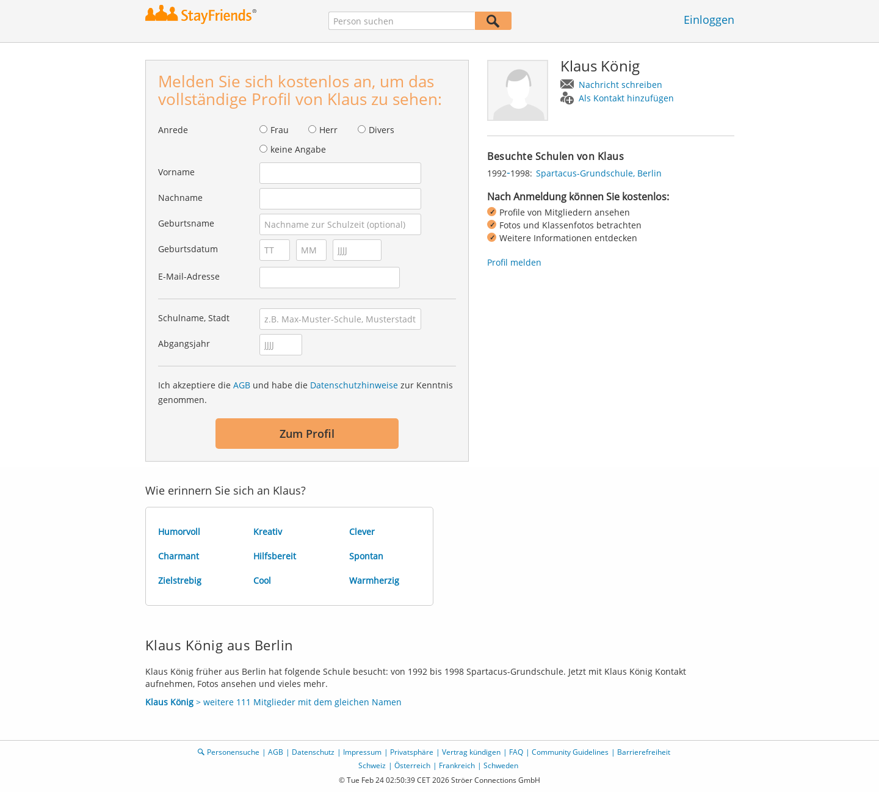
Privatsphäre (411, 752)
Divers (381, 130)
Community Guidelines (570, 752)
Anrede (173, 130)
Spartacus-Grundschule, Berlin (599, 173)
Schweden (500, 765)
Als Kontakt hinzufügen (626, 98)
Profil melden (514, 262)
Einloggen (709, 19)
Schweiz (372, 765)
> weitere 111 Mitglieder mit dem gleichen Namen (273, 702)
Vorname (176, 172)
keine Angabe (298, 149)
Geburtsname (186, 223)
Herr (328, 130)
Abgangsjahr (184, 343)
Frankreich (457, 765)
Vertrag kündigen (471, 752)
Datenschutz (313, 752)
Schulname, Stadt (194, 318)
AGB (241, 385)
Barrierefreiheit (643, 752)
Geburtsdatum (188, 249)
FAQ (516, 752)
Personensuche (233, 752)
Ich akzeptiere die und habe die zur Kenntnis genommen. (305, 392)
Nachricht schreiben (620, 84)
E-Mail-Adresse (189, 276)
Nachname (180, 197)
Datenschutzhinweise (354, 385)
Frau (279, 130)
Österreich (412, 765)
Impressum (362, 752)
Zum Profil (307, 433)
